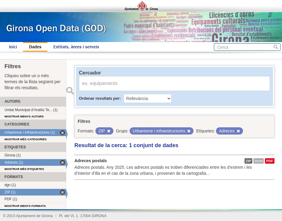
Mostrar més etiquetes (24, 169)
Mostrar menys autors (24, 116)
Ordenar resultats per (99, 98)
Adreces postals (90, 160)
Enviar (69, 90)
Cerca (275, 47)
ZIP (248, 161)
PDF (269, 161)
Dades (35, 47)
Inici (13, 47)
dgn (258, 161)
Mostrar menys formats (25, 205)
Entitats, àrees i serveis (76, 47)
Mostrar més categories (25, 139)
